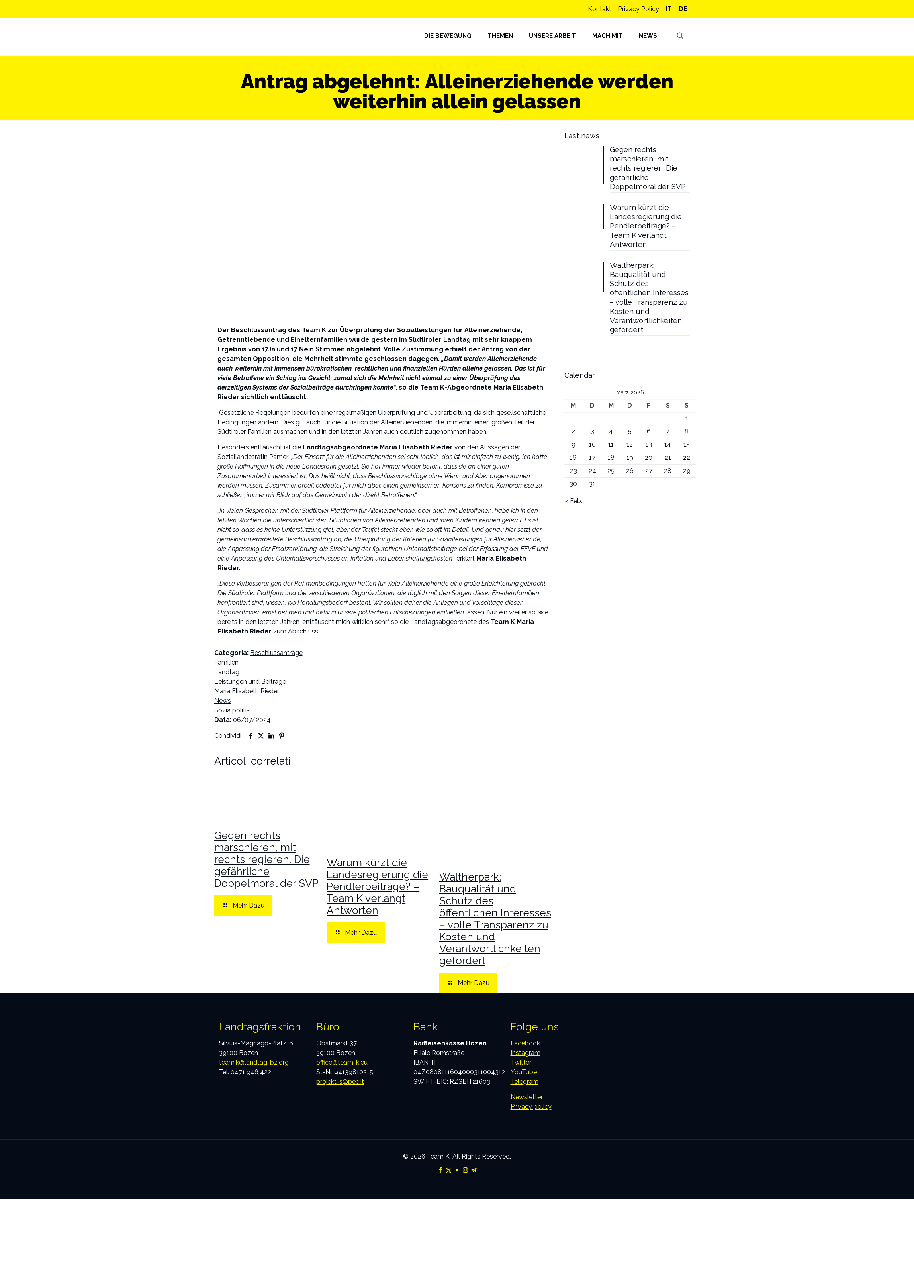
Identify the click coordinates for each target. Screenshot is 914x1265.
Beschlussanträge (276, 653)
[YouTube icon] (457, 1170)
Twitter (521, 1062)
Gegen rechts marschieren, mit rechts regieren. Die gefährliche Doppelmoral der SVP (266, 859)
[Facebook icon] (440, 1170)
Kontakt (599, 9)
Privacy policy (531, 1106)
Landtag (226, 672)
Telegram (524, 1081)
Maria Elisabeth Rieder (246, 691)
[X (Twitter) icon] (449, 1170)
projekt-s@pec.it (340, 1081)
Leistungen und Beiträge (250, 681)
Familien (226, 662)
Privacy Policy (638, 9)
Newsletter (527, 1097)
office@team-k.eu (342, 1062)
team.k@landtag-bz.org (254, 1062)
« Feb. (573, 526)
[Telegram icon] (474, 1170)
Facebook (525, 1043)
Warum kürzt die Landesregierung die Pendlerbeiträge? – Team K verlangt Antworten (377, 886)
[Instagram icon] (465, 1170)
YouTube (524, 1072)
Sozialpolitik (232, 710)
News (222, 700)
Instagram (525, 1053)
